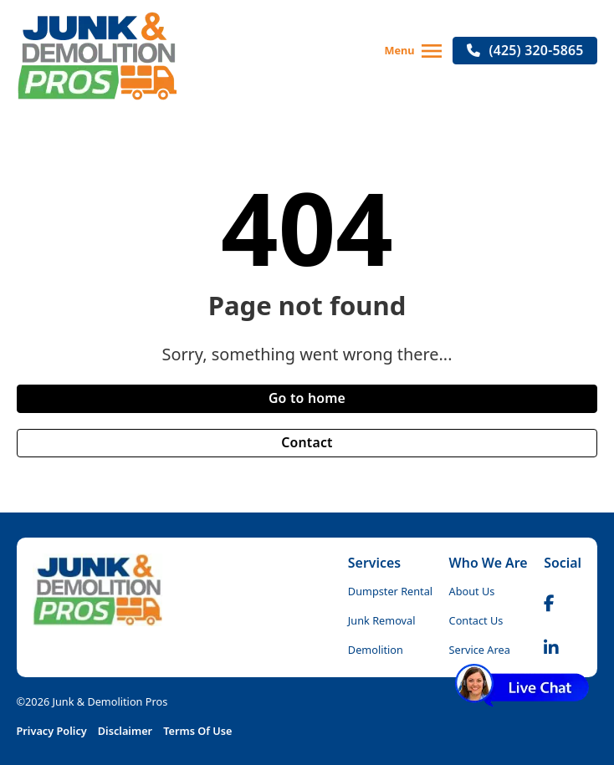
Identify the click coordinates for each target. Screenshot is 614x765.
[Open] (432, 51)
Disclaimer (125, 730)
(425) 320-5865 (525, 50)
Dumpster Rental (390, 591)
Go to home (307, 398)
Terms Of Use (197, 730)
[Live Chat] (522, 685)
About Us (472, 591)
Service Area (479, 649)
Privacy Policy (52, 730)
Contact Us (476, 620)
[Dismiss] (572, 680)
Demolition (375, 649)
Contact (307, 442)
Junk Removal (382, 620)
